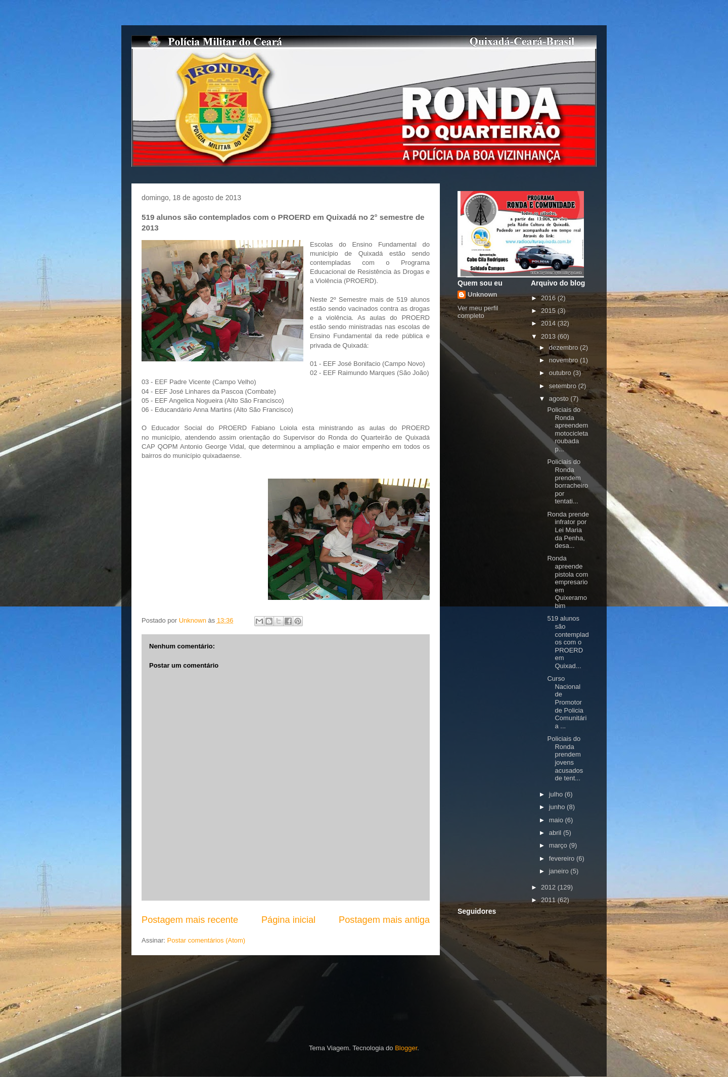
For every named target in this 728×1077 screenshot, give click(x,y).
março (559, 845)
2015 (549, 310)
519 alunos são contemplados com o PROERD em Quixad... (567, 642)
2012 (549, 887)
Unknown (482, 294)
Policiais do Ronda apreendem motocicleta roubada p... (567, 429)
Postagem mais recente (190, 920)
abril (556, 832)
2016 (549, 298)
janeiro (560, 871)
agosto (560, 398)
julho (557, 794)
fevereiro (562, 858)
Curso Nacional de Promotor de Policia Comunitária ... (566, 702)
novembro (564, 360)
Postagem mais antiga (384, 920)
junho (558, 807)
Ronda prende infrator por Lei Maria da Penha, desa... (567, 529)
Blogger (406, 1048)
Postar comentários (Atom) (206, 940)
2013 (549, 336)
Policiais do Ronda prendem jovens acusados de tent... (565, 758)
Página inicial (288, 920)
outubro (561, 373)
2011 (549, 900)
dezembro (564, 347)
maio (557, 820)
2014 (549, 323)
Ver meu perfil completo (478, 311)
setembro (563, 386)
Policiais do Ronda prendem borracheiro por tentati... (567, 481)
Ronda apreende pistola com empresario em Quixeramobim (567, 582)
